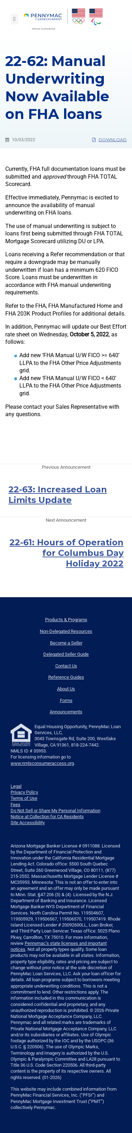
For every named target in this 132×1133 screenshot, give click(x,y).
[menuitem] (46, 19)
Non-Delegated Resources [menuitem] (66, 631)
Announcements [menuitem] (66, 711)
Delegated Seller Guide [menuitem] (66, 654)
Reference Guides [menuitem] (66, 677)
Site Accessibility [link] (28, 822)
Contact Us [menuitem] (66, 666)
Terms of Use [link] (24, 798)
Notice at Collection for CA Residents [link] (47, 816)
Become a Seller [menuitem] (66, 643)
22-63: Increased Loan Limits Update (57, 494)
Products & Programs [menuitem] (66, 619)
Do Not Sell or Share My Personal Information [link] (55, 810)
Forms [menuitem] (66, 700)
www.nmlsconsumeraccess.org (42, 763)
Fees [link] (15, 804)
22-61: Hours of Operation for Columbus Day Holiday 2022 (67, 553)
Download (109, 139)
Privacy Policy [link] (24, 792)
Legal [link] (16, 786)
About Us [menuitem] (66, 688)
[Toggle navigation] (14, 19)
